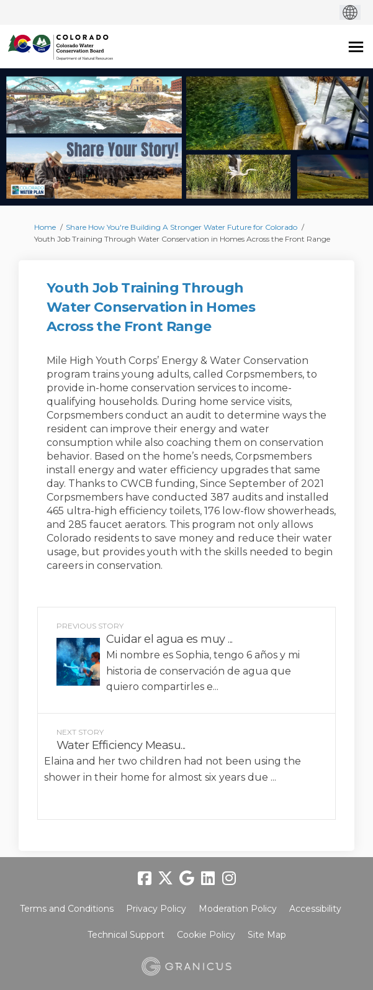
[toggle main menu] (356, 47)
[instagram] (229, 878)
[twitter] (165, 878)
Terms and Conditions (67, 908)
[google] (186, 878)
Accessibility (315, 908)
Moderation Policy (238, 908)
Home (45, 227)
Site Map (267, 934)
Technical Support (126, 934)
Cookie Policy (206, 934)
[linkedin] (207, 878)
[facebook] (144, 878)
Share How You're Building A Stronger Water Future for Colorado (181, 227)
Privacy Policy (156, 908)
